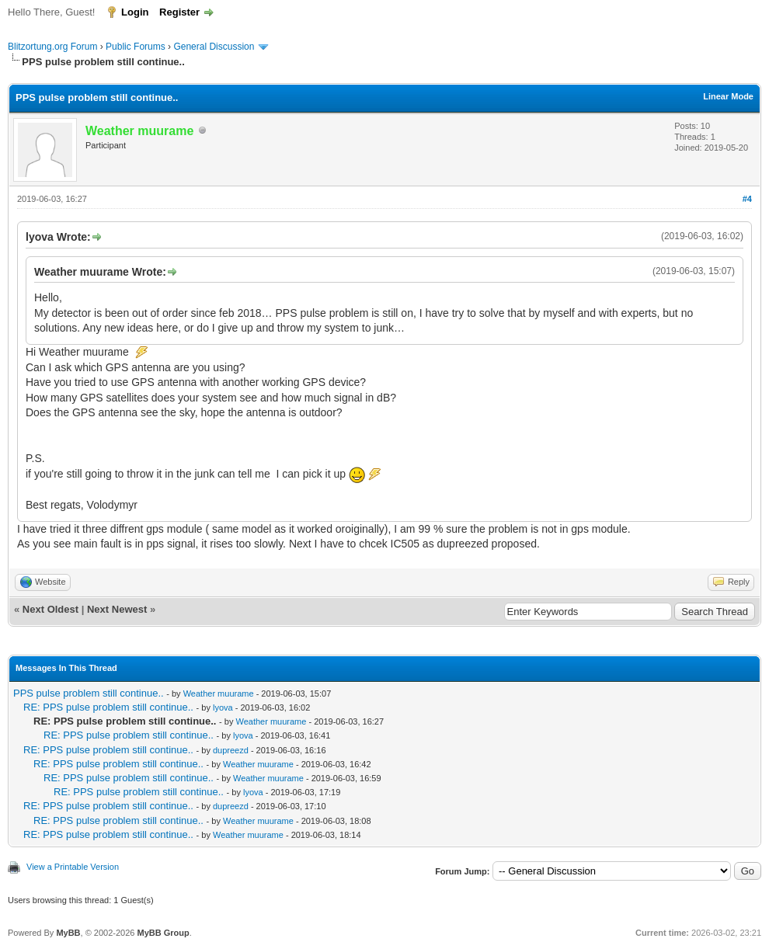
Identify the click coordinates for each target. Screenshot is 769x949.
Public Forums (135, 46)
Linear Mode (728, 96)
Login (134, 12)
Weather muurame (218, 693)
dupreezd (231, 750)
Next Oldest (50, 609)
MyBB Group (163, 932)
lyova (223, 707)
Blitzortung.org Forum (52, 46)
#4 (747, 198)
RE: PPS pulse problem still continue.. (108, 707)
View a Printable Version (72, 866)
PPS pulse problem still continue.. (88, 693)
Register (179, 12)
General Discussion (213, 46)
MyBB (68, 932)
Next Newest (117, 609)
